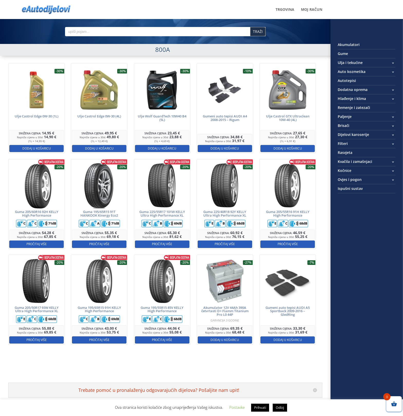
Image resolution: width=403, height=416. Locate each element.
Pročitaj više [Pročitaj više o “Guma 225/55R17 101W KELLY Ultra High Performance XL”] (162, 244)
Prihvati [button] (260, 407)
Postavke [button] (237, 407)
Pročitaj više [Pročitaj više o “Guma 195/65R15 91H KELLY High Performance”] (99, 340)
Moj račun (311, 10)
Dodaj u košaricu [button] (36, 148)
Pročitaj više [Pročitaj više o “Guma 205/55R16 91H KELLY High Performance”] (288, 244)
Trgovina (285, 10)
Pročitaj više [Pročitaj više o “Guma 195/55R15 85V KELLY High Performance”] (162, 340)
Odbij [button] (280, 407)
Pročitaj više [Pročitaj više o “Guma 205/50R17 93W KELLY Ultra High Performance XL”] (36, 340)
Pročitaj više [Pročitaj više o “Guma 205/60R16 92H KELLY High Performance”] (36, 244)
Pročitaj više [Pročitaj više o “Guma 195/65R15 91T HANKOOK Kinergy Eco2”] (99, 244)
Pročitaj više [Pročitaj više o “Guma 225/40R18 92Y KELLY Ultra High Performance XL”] (225, 244)
